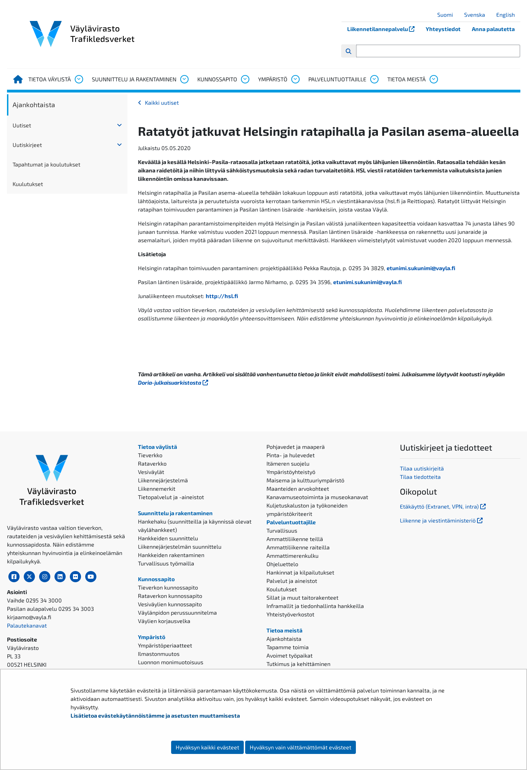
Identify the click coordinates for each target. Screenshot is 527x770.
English (508, 14)
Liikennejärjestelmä (163, 480)
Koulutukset (281, 589)
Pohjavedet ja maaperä (295, 446)
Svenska (477, 14)
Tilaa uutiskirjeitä (422, 468)
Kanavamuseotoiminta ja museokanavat (317, 497)
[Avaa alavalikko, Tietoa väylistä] (78, 79)
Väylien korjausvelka (164, 620)
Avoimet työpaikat (289, 655)
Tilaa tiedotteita (420, 476)
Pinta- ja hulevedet (290, 455)
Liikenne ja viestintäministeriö (442, 520)
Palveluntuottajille (337, 79)
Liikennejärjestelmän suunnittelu (179, 546)
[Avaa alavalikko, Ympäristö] (295, 79)
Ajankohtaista (34, 105)
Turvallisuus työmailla (166, 563)
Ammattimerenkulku (292, 555)
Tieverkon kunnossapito (168, 587)
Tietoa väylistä (49, 79)
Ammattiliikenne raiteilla (298, 547)
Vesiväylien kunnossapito (170, 604)
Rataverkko (152, 463)
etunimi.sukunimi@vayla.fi (421, 268)
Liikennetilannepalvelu (383, 28)
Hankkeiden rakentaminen (171, 554)
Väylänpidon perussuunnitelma (177, 612)
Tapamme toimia (287, 647)
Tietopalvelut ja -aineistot (171, 497)
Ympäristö (272, 79)
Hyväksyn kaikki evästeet (207, 747)
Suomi (448, 14)
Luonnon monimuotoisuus (170, 662)
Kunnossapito (217, 79)
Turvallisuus (281, 530)
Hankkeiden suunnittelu (168, 538)
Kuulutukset (28, 183)
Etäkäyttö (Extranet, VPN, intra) (443, 506)
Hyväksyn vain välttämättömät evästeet (300, 747)
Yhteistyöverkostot (290, 614)
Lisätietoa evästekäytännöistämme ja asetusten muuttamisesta (155, 715)
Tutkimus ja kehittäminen (298, 663)
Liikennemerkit (156, 488)
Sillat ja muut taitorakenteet (302, 597)
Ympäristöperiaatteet (165, 645)
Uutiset (22, 125)
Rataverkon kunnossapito (170, 595)
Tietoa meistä (406, 79)
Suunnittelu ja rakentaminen (134, 79)
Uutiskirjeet (27, 144)
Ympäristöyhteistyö (290, 471)
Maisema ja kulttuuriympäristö (305, 480)
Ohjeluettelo (282, 564)
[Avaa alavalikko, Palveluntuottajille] (374, 79)
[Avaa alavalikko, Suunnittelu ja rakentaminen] (184, 79)
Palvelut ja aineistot (291, 580)
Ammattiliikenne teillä (294, 538)
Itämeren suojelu (287, 463)
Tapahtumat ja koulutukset (46, 164)
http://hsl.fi (222, 296)
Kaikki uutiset (162, 102)
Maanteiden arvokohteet (297, 488)
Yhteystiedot (443, 28)
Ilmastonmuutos (159, 653)
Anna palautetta (493, 28)
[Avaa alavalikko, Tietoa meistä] (433, 79)
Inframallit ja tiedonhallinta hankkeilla (315, 605)
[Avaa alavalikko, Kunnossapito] (244, 79)
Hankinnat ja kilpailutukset (300, 572)
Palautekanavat (27, 625)
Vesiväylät (151, 471)
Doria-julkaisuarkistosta (174, 382)
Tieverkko (150, 455)
